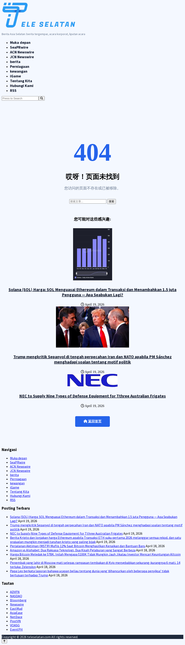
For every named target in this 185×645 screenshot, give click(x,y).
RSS (13, 90)
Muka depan (20, 42)
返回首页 (92, 421)
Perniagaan (19, 66)
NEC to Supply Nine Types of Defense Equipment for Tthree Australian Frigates (92, 395)
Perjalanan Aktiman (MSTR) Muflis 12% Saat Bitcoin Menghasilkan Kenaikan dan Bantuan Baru (77, 546)
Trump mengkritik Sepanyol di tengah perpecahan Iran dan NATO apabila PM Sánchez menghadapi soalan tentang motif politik (92, 359)
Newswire (17, 604)
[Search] (42, 98)
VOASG (15, 625)
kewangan (18, 71)
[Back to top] (4, 641)
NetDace (16, 617)
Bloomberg (18, 600)
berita (15, 61)
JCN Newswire (22, 56)
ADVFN (15, 592)
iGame (15, 76)
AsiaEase (16, 613)
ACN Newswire (22, 52)
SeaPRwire (19, 47)
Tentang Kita (21, 80)
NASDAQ (16, 596)
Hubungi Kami (21, 85)
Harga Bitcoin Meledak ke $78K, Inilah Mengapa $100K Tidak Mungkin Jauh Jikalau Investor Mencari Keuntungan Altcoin (95, 554)
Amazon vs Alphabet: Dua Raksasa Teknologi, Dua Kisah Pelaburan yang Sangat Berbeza (73, 550)
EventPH (16, 629)
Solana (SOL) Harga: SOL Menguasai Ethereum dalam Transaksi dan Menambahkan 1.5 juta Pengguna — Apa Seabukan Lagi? (92, 292)
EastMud (16, 608)
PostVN (15, 621)
